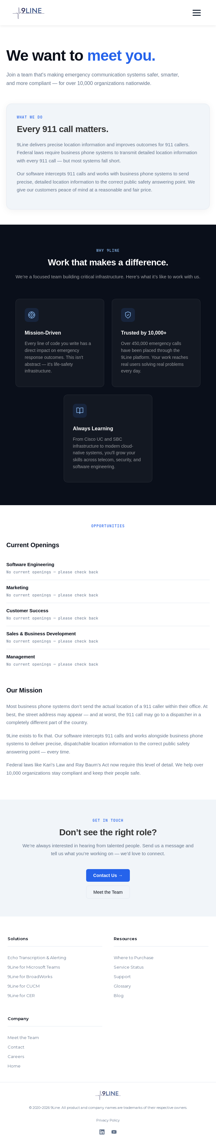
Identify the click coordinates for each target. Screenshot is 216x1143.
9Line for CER (21, 995)
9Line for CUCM (24, 986)
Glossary (122, 986)
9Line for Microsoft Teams (34, 967)
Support (122, 976)
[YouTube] (114, 1132)
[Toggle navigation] (196, 12)
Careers (16, 1056)
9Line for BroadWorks (30, 976)
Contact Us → (108, 875)
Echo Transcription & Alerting (37, 957)
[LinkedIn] (102, 1132)
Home (14, 1065)
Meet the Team (108, 892)
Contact (16, 1046)
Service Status (128, 967)
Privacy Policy (108, 1120)
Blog (119, 995)
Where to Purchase (134, 957)
